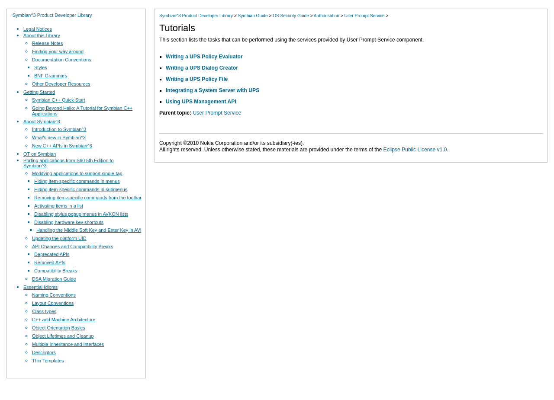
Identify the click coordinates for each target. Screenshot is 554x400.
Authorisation (326, 15)
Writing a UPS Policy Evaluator (204, 57)
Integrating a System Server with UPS (212, 90)
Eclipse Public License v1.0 (415, 150)
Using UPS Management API (201, 102)
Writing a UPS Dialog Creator (202, 68)
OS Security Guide (291, 15)
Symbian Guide (252, 15)
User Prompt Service (364, 15)
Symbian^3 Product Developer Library (52, 15)
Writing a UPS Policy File (197, 79)
